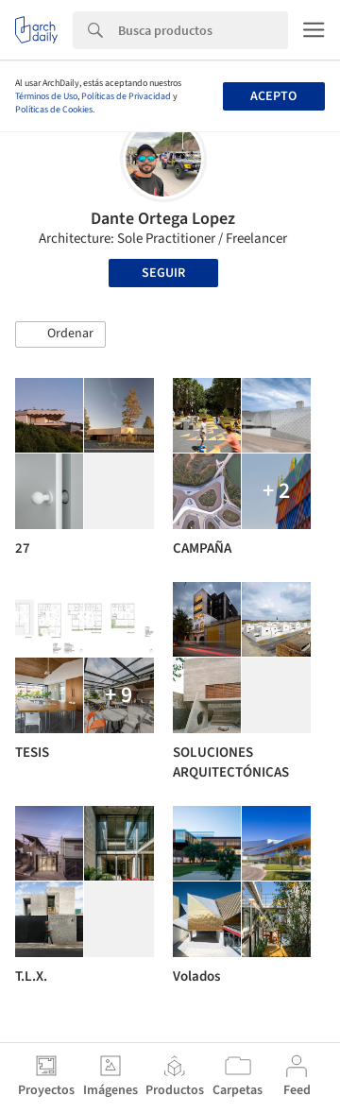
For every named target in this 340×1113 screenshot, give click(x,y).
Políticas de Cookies (54, 109)
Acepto (273, 96)
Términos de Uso (46, 96)
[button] (60, 334)
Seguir (163, 273)
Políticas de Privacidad (126, 96)
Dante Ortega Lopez (163, 219)
